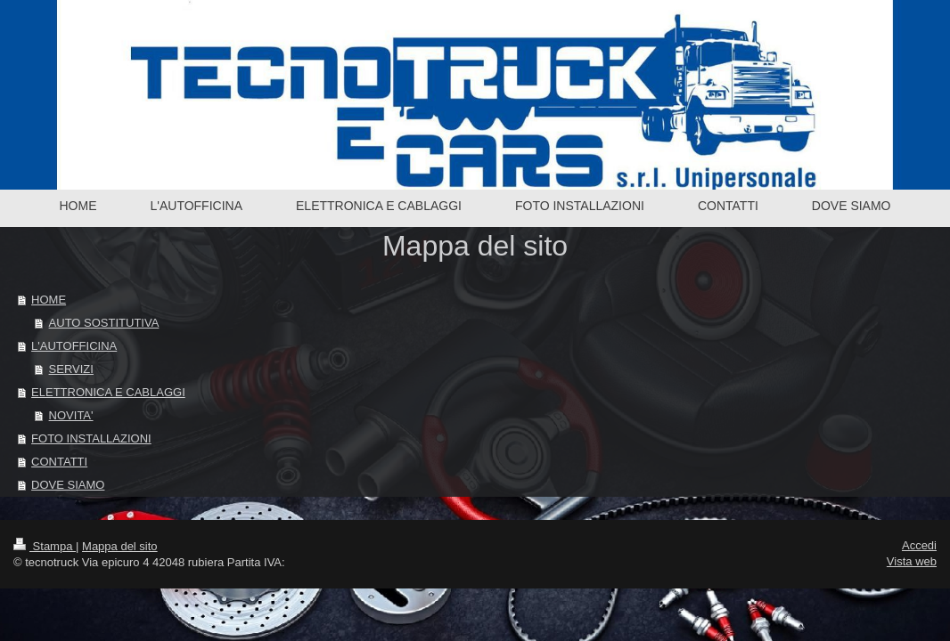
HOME (48, 299)
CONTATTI (59, 461)
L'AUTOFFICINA (74, 346)
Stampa (44, 546)
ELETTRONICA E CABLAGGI (108, 392)
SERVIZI (71, 369)
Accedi (919, 545)
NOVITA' (71, 415)
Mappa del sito (120, 546)
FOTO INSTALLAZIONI (91, 438)
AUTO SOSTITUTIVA (104, 322)
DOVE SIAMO (67, 484)
